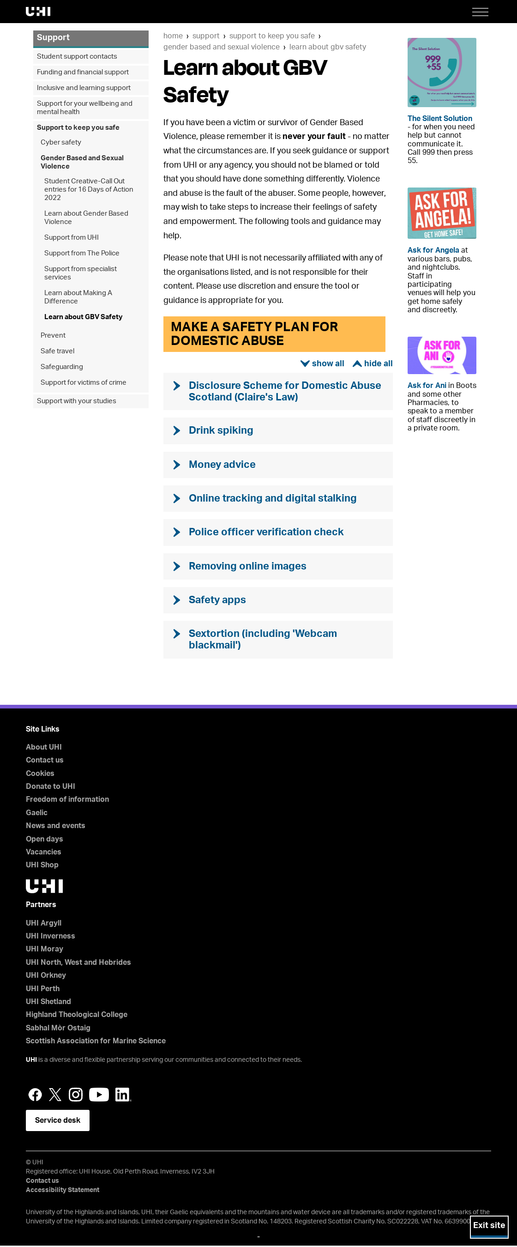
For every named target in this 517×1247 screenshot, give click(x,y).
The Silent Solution (440, 118)
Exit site (489, 1226)
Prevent (53, 335)
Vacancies (43, 853)
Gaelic (37, 814)
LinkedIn (123, 1096)
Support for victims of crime (83, 382)
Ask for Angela (433, 250)
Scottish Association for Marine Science (96, 1042)
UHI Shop (42, 867)
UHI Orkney (46, 977)
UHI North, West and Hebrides (78, 964)
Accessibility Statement (62, 1191)
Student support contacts (77, 56)
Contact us (45, 761)
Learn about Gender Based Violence (86, 217)
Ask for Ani (427, 385)
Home (173, 36)
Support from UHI (71, 237)
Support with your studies (76, 401)
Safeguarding (62, 366)
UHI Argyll (43, 924)
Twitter (55, 1096)
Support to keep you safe (272, 36)
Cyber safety (61, 142)
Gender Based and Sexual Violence (221, 47)
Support (206, 36)
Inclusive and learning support (84, 88)
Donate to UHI (50, 788)
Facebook (35, 1096)
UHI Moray (44, 950)
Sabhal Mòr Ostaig (58, 1029)
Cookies (40, 775)
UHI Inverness (50, 937)
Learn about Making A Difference (78, 297)
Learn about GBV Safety (327, 47)
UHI (31, 1061)
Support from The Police (82, 253)
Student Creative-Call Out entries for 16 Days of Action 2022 (88, 189)
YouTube (99, 1096)
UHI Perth (43, 990)
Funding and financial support (83, 72)
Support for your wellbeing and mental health (84, 107)
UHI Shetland (48, 1003)
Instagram (76, 1096)
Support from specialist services (80, 273)
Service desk (57, 1122)
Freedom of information (67, 801)
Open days (44, 840)
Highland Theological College (76, 1016)
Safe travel (57, 351)
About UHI (44, 748)
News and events (55, 827)
